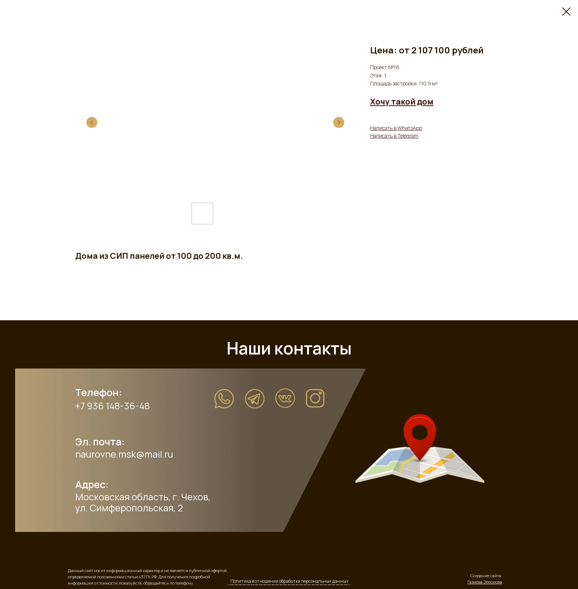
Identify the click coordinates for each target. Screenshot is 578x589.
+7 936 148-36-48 (112, 405)
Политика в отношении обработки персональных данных (289, 581)
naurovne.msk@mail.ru (124, 454)
